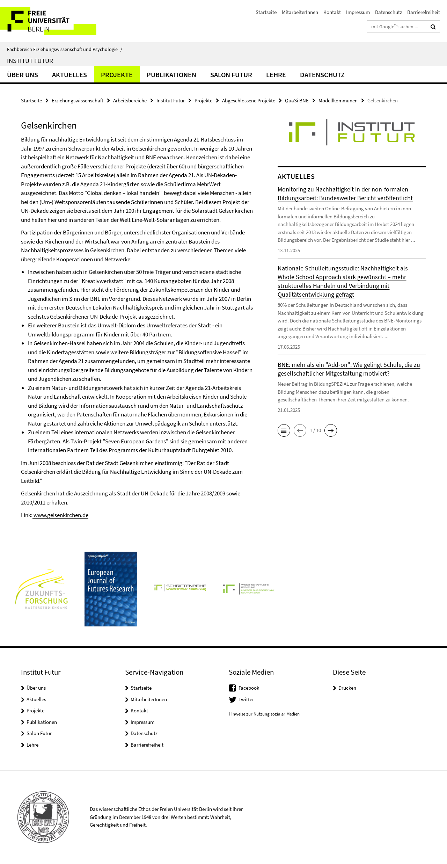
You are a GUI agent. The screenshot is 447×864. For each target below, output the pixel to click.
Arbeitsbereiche (130, 100)
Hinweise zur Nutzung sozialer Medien (264, 714)
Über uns (22, 74)
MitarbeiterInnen (300, 12)
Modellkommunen (338, 100)
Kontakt (332, 12)
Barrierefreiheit (423, 12)
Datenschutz (388, 12)
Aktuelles (69, 74)
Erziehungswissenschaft (77, 100)
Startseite (266, 12)
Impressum (358, 12)
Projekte (117, 74)
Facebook (249, 687)
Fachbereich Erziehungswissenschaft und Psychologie (64, 49)
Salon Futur (231, 74)
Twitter (246, 699)
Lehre (276, 74)
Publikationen (171, 74)
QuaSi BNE (297, 100)
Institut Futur (30, 60)
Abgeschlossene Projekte (248, 100)
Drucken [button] (347, 687)
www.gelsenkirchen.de (60, 515)
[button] (284, 430)
